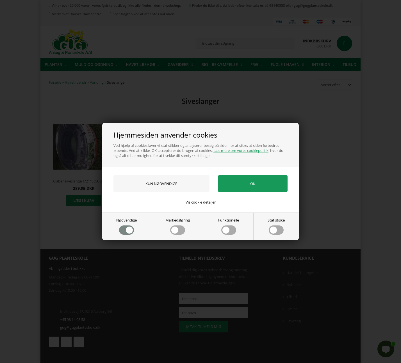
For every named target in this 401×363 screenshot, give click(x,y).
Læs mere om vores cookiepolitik (240, 150)
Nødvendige (126, 226)
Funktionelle (228, 226)
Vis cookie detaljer (201, 202)
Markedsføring (177, 226)
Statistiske (276, 226)
